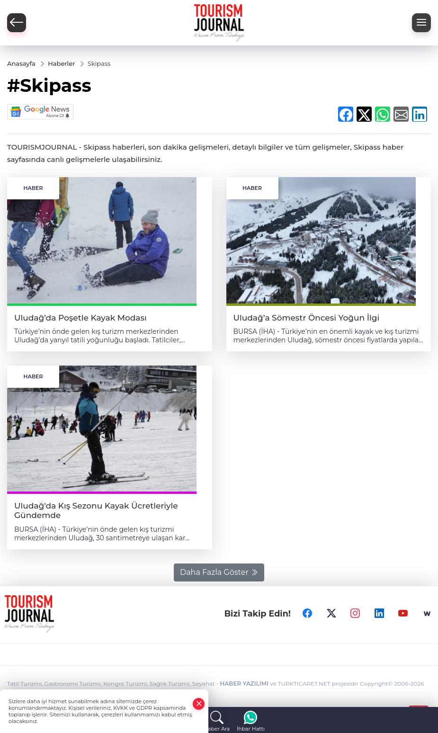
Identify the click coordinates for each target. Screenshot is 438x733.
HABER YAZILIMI (244, 683)
